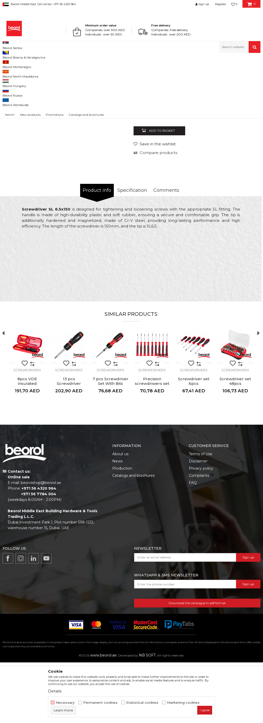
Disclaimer (198, 521)
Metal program (44, 64)
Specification (132, 251)
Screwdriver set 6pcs (193, 441)
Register (220, 4)
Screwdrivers (103, 64)
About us (120, 514)
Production (122, 529)
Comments (166, 251)
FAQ (193, 543)
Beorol (7, 64)
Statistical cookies (142, 703)
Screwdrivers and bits (74, 64)
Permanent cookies (100, 703)
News (117, 521)
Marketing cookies (183, 703)
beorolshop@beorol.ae (41, 543)
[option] (82, 129)
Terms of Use (200, 514)
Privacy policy (201, 529)
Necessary (65, 703)
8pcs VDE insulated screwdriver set (27, 444)
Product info (97, 251)
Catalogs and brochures (133, 536)
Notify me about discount (238, 170)
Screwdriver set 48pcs (235, 441)
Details (54, 691)
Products (22, 64)
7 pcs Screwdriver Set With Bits (110, 441)
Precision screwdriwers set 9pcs (152, 444)
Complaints (199, 536)
